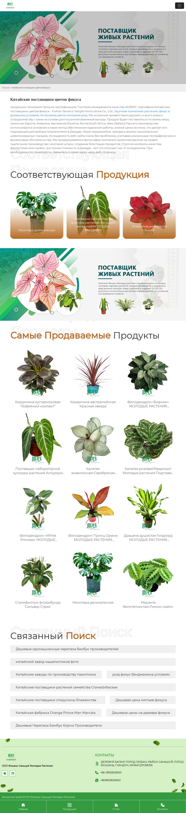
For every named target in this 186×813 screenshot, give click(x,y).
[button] (169, 212)
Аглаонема (48, 115)
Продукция (69, 806)
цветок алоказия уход (72, 115)
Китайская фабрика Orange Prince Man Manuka (55, 713)
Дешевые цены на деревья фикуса (141, 713)
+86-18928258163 (111, 772)
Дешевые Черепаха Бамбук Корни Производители (59, 725)
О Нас (116, 806)
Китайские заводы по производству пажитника (56, 674)
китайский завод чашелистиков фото (47, 662)
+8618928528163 (110, 780)
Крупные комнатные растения (136, 111)
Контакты (163, 806)
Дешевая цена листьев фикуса (141, 700)
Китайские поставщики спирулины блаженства (56, 700)
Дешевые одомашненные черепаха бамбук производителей (67, 649)
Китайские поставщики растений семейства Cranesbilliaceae (67, 687)
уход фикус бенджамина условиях (141, 674)
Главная (6, 87)
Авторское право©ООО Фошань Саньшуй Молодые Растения (38, 797)
